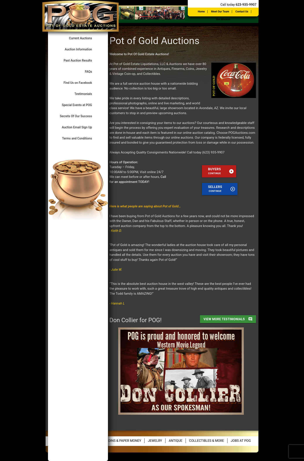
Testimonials (86, 94)
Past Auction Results (81, 60)
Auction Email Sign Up (80, 127)
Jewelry (155, 441)
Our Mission (223, 19)
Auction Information (82, 49)
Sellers (221, 189)
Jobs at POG (241, 441)
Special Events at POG (80, 105)
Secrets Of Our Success (79, 116)
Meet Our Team (220, 11)
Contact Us (241, 11)
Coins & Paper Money (123, 441)
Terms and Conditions (80, 138)
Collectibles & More (206, 441)
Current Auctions (84, 38)
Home (201, 11)
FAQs (92, 71)
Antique (175, 441)
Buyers (221, 171)
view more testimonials (227, 319)
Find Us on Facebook (81, 82)
